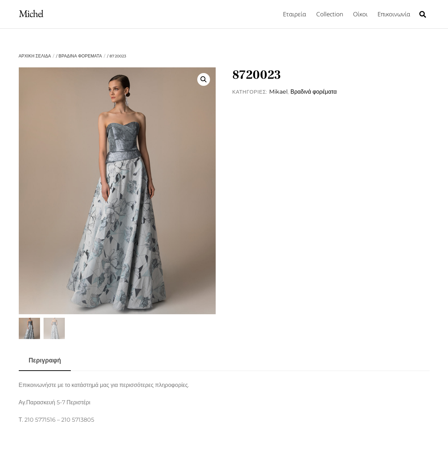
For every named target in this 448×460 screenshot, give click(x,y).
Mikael (278, 91)
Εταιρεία (294, 14)
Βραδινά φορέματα (80, 56)
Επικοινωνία (394, 14)
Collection (329, 14)
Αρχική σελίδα (35, 56)
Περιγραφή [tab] (45, 360)
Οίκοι (360, 14)
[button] (203, 79)
